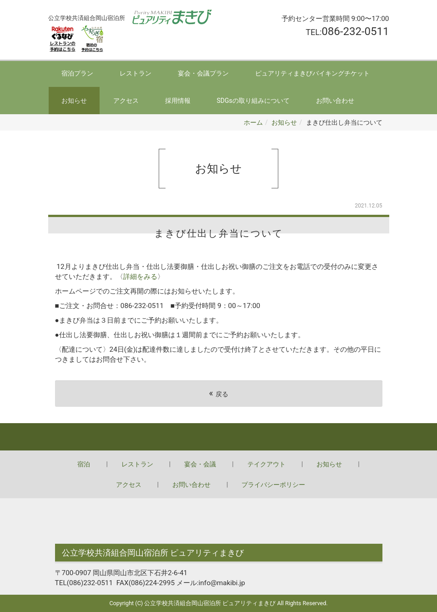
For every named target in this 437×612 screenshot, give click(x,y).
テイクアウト (266, 464)
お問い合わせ (335, 100)
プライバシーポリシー (273, 484)
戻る (218, 393)
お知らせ (74, 100)
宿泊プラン (77, 73)
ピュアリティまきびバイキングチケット (312, 73)
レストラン (135, 73)
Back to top (218, 436)
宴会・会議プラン (203, 73)
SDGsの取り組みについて (253, 100)
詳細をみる (140, 277)
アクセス (126, 100)
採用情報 (178, 100)
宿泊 (83, 464)
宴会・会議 (200, 464)
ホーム (253, 122)
